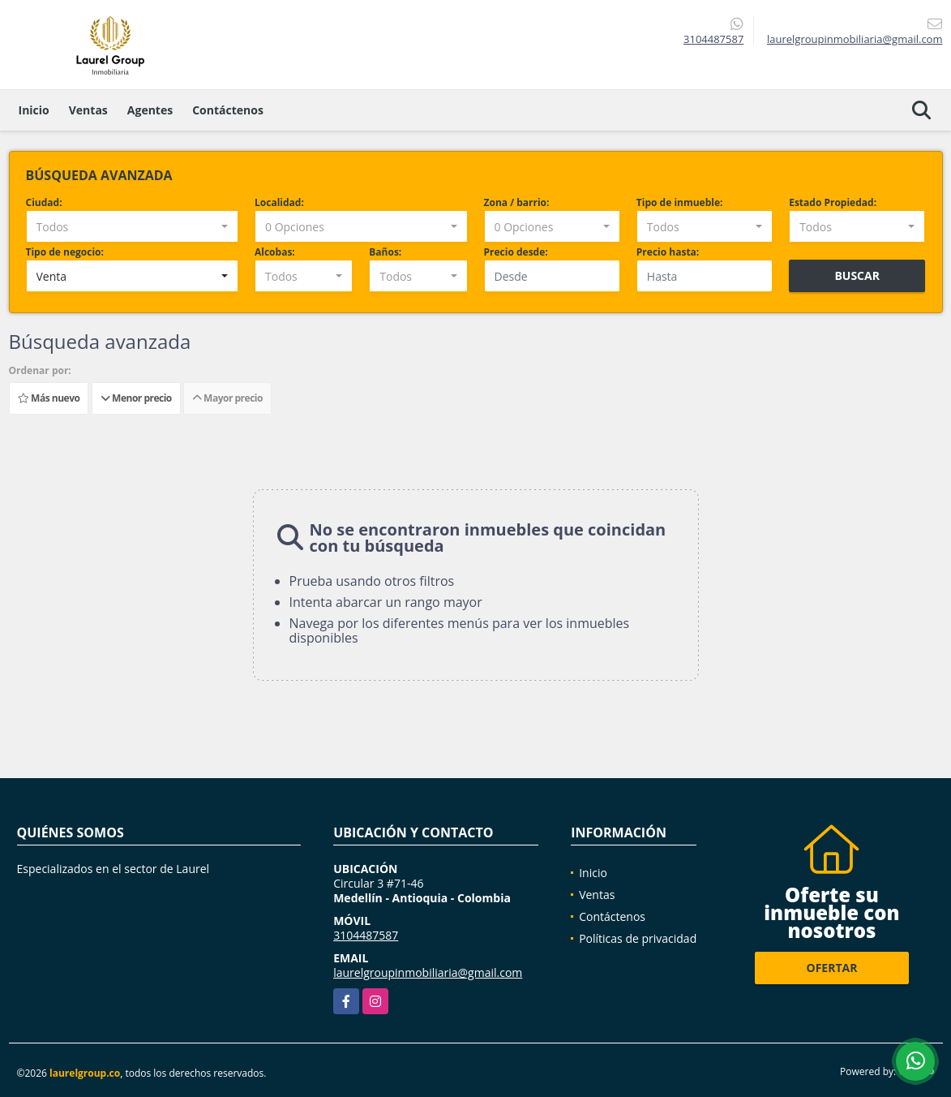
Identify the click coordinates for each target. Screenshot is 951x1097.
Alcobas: (275, 252)
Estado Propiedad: (832, 202)
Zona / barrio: (517, 202)
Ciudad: (44, 202)
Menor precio (136, 398)
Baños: (385, 252)
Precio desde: (516, 252)
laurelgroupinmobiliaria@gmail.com (427, 972)
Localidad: (279, 202)
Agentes (150, 110)
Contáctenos (227, 110)
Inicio (34, 110)
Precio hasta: (667, 252)
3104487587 (713, 39)
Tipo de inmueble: (679, 202)
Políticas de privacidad (637, 938)
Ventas (88, 110)
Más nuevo (48, 398)
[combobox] (132, 226)
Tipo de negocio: (65, 252)
